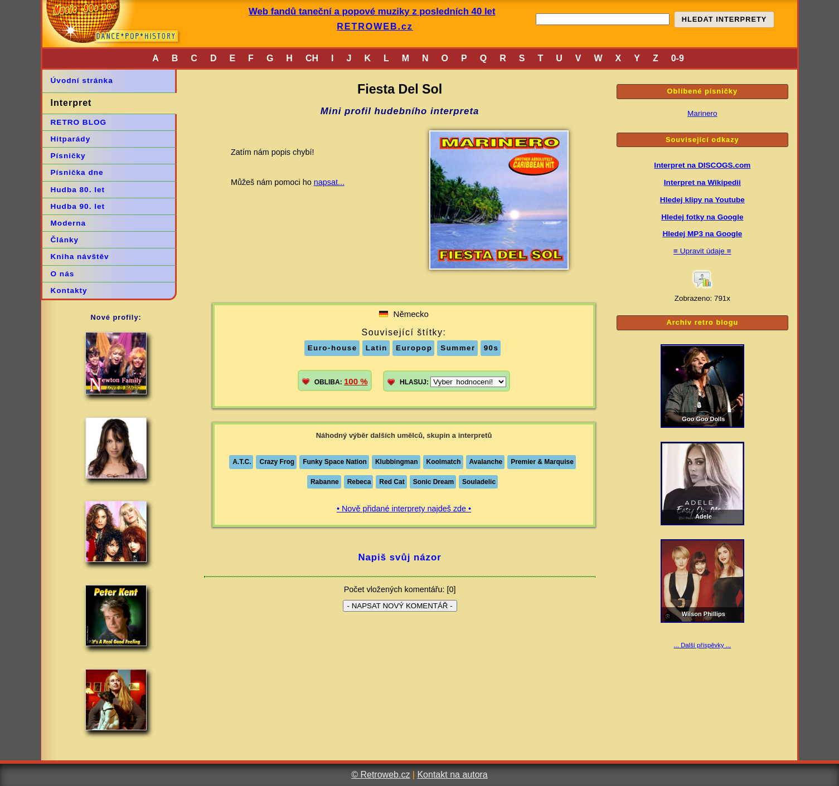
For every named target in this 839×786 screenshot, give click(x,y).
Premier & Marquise (542, 462)
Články (65, 240)
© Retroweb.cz (380, 774)
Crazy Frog (276, 462)
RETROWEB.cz (375, 26)
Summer (457, 348)
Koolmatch (443, 462)
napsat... (329, 182)
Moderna (68, 223)
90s (491, 348)
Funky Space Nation (335, 462)
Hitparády (71, 139)
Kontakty (69, 290)
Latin (376, 348)
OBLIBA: (341, 381)
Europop (414, 348)
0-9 (677, 58)
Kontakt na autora (452, 774)
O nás (63, 274)
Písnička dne (77, 172)
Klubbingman (396, 462)
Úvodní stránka (82, 80)
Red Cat (391, 482)
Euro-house (332, 348)
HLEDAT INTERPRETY (724, 19)
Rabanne (325, 482)
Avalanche (486, 462)
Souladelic (479, 482)
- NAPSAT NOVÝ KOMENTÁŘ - (400, 606)
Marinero (702, 113)
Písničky (68, 156)
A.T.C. (241, 462)
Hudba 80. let (78, 189)
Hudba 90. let (78, 206)
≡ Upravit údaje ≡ (702, 251)
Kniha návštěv (80, 256)
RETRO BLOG (79, 122)
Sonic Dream (433, 482)
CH (311, 58)
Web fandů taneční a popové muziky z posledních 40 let (372, 11)
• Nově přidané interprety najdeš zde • (404, 508)
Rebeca (359, 482)
